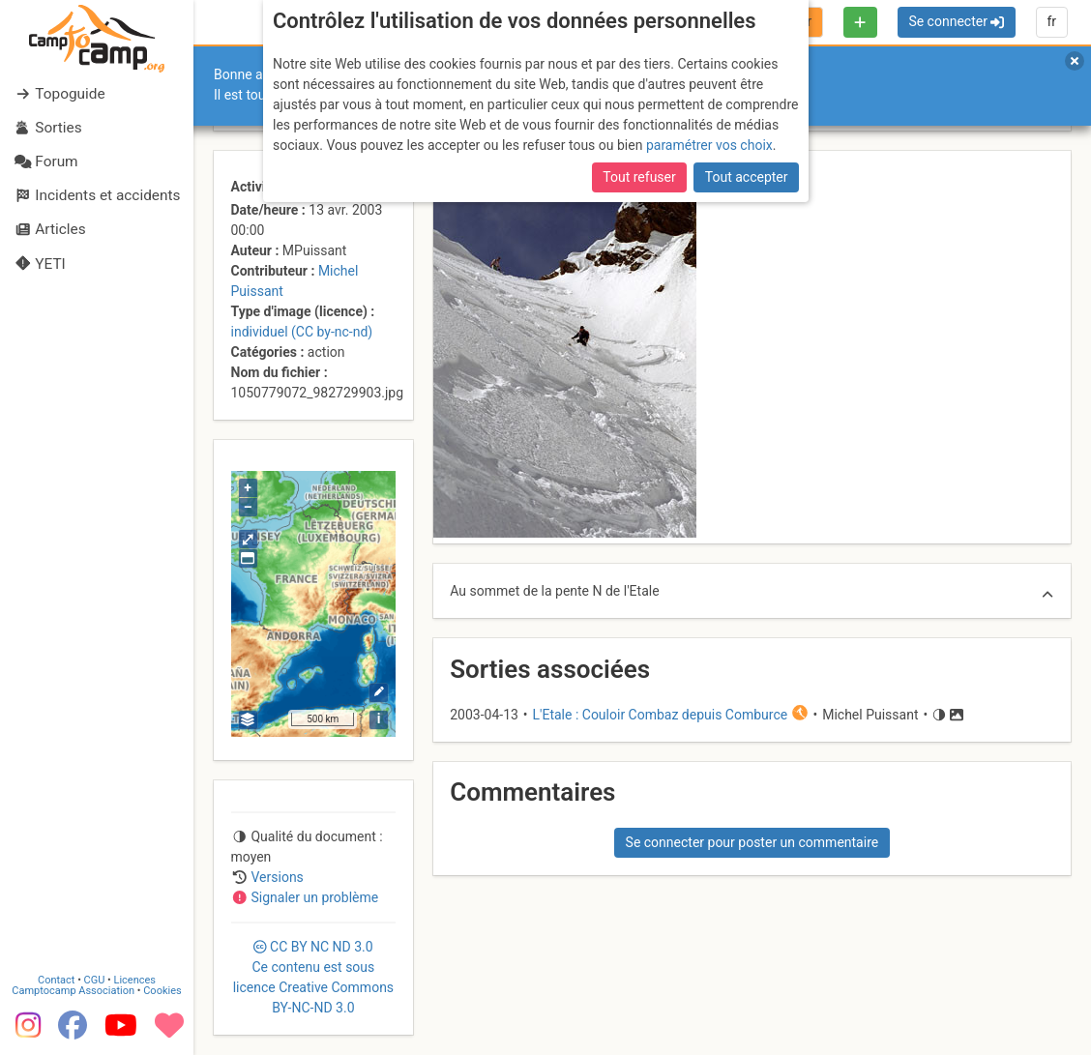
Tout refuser (639, 177)
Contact (56, 980)
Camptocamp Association (73, 990)
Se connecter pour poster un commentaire (752, 842)
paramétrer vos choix (709, 145)
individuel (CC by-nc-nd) (302, 331)
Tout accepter (746, 177)
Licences (135, 980)
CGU (94, 980)
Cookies (162, 990)
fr (1051, 21)
